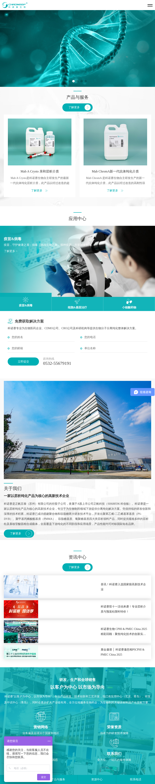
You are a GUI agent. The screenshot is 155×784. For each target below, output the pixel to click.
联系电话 (135, 779)
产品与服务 (58, 779)
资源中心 (97, 779)
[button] (69, 81)
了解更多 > (10, 251)
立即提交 (23, 361)
